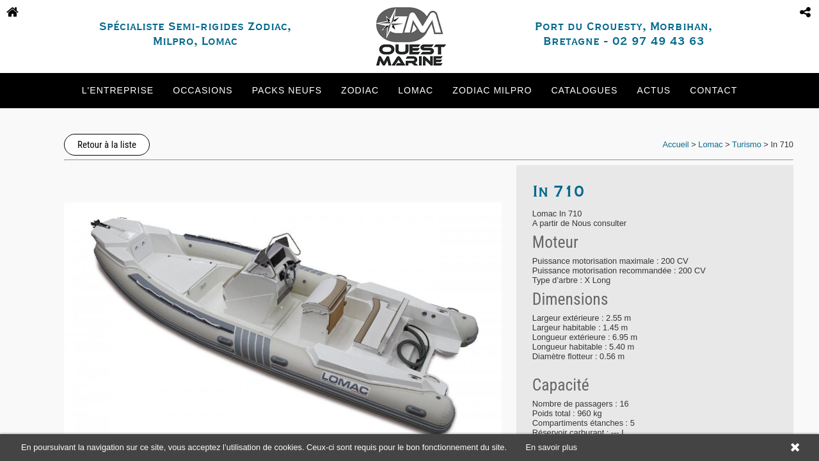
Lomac (415, 90)
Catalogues (584, 90)
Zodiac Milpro (492, 90)
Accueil (675, 144)
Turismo (746, 144)
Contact (713, 90)
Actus (654, 90)
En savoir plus (551, 447)
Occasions (202, 90)
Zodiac (360, 90)
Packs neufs (287, 90)
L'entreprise (118, 90)
